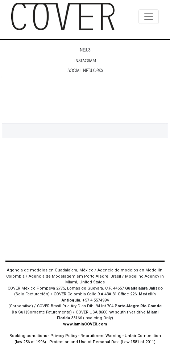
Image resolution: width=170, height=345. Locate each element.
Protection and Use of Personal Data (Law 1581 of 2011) (102, 342)
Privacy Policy (63, 335)
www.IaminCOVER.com (85, 324)
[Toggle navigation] (148, 16)
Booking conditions (28, 335)
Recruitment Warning (100, 335)
